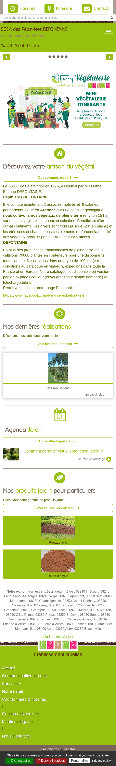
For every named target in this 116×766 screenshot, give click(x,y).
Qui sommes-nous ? (58, 177)
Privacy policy (101, 760)
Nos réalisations (58, 388)
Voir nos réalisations (58, 344)
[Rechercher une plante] (54, 17)
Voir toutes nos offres (58, 508)
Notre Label (12, 691)
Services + (11, 683)
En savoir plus (97, 394)
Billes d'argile (58, 576)
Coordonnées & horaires (24, 699)
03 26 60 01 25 (20, 45)
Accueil (8, 668)
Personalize (79, 760)
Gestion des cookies (20, 714)
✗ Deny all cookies (51, 760)
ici (31, 282)
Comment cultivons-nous (24, 676)
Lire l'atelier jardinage (94, 459)
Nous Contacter (16, 736)
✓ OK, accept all (19, 760)
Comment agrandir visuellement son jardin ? (63, 451)
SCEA (34, 33)
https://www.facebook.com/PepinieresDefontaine (43, 295)
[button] (6, 57)
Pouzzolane (58, 542)
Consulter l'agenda (58, 441)
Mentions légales (17, 721)
